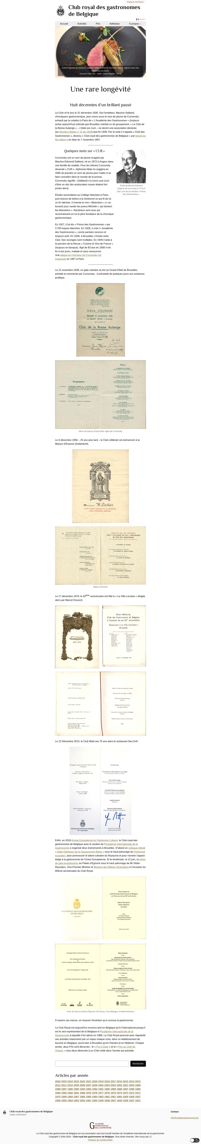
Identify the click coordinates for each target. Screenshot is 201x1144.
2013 (137, 1081)
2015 (125, 1081)
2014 (131, 1081)
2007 (88, 1085)
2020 (94, 1081)
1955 (64, 1100)
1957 (137, 1096)
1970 (58, 1096)
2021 (88, 1081)
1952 (82, 1100)
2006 (94, 1085)
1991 (101, 1089)
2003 (113, 1085)
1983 (64, 1093)
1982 (70, 1093)
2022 (82, 1081)
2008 (82, 1085)
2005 (101, 1085)
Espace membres (135, 2)
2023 (76, 1081)
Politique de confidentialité (100, 1140)
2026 (58, 1081)
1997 (64, 1089)
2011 (64, 1085)
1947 (113, 1100)
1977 (101, 1093)
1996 (70, 1089)
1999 (137, 1085)
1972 (131, 1093)
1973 (125, 1093)
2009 (76, 1085)
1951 (88, 1100)
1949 (101, 1100)
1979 (88, 1093)
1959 (125, 1096)
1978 (94, 1093)
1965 (88, 1096)
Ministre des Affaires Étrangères (111, 867)
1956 (58, 1100)
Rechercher (138, 1063)
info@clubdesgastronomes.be (185, 1118)
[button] (195, 1140)
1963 (101, 1096)
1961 (113, 1096)
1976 (107, 1093)
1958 (131, 1096)
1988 (119, 1089)
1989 (113, 1089)
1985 (137, 1089)
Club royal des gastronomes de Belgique (31, 1111)
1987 (125, 1089)
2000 (131, 1085)
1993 (88, 1089)
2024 (70, 1081)
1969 (64, 1096)
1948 (107, 1100)
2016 (119, 1081)
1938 (125, 1100)
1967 (76, 1096)
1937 (131, 1100)
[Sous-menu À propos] (140, 24)
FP (150, 1136)
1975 (113, 1093)
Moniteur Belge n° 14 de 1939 (75, 131)
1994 (82, 1089)
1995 (76, 1089)
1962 (107, 1096)
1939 (119, 1100)
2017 (113, 1081)
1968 (70, 1096)
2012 (58, 1085)
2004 (107, 1085)
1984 (58, 1093)
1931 (137, 1100)
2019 (101, 1081)
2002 (119, 1085)
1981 (76, 1093)
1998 (58, 1089)
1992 (94, 1089)
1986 (131, 1089)
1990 (107, 1089)
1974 (119, 1093)
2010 (70, 1085)
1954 (70, 1100)
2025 (64, 1081)
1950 (94, 1100)
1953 (76, 1100)
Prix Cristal (102, 1046)
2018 (107, 1081)
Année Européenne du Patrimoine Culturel (94, 840)
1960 (119, 1096)
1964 (94, 1096)
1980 (82, 1093)
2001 (125, 1085)
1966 (82, 1096)
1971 (137, 1093)
